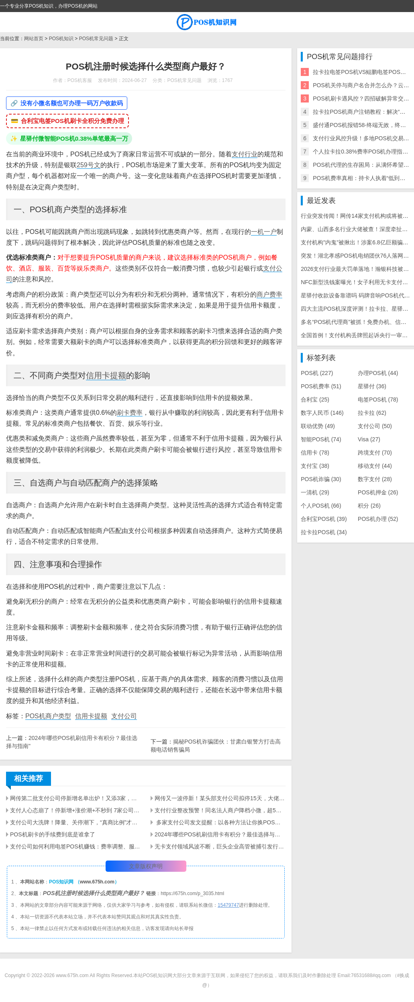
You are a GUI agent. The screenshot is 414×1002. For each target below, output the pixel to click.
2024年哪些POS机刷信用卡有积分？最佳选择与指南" (220, 834)
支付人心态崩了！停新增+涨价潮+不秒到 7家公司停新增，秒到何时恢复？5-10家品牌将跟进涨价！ (75, 810)
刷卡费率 (130, 412)
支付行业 (244, 154)
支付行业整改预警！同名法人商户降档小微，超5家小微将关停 (220, 810)
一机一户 (264, 231)
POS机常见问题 (96, 38)
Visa (369, 439)
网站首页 (33, 38)
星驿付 (372, 386)
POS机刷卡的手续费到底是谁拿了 (52, 834)
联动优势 (318, 426)
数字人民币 (322, 413)
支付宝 (315, 466)
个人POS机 (321, 505)
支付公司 (124, 716)
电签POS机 (378, 399)
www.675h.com (97, 882)
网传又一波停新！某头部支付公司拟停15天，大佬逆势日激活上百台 (220, 798)
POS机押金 (378, 492)
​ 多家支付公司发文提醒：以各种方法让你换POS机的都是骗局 (220, 822)
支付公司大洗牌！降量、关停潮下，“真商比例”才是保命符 (75, 822)
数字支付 (375, 479)
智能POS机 (321, 439)
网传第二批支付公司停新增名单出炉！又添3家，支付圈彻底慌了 (75, 798)
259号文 (88, 165)
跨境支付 (375, 452)
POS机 (317, 373)
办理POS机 (378, 373)
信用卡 (315, 452)
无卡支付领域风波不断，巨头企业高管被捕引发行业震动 (220, 846)
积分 (369, 505)
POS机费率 (321, 386)
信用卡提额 (106, 375)
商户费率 (269, 294)
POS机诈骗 (321, 479)
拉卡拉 (372, 413)
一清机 (315, 492)
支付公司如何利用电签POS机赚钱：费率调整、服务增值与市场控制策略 (75, 846)
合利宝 (315, 399)
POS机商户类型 (48, 716)
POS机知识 (61, 38)
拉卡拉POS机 (324, 532)
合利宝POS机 (324, 519)
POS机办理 (378, 519)
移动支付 (375, 466)
